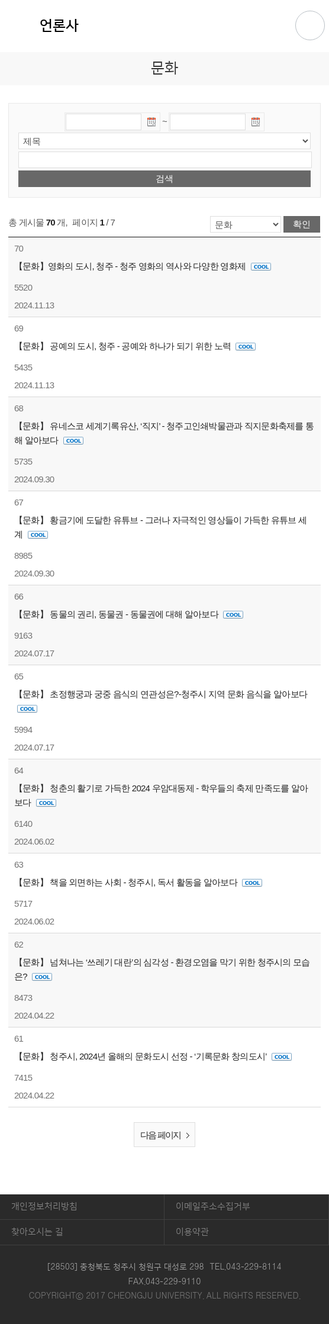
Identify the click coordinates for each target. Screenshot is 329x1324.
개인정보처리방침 (44, 1206)
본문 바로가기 (164, 0)
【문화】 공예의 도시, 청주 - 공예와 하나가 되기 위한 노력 (135, 346)
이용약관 (192, 1232)
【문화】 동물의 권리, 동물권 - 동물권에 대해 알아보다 (129, 614)
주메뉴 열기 (310, 25)
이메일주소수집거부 (213, 1206)
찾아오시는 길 (37, 1232)
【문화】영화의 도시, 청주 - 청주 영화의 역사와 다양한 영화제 (142, 266)
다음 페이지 (167, 1135)
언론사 (59, 26)
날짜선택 (152, 124)
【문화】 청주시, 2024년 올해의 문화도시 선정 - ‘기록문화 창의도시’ (153, 1056)
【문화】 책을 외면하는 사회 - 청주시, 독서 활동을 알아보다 (138, 882)
